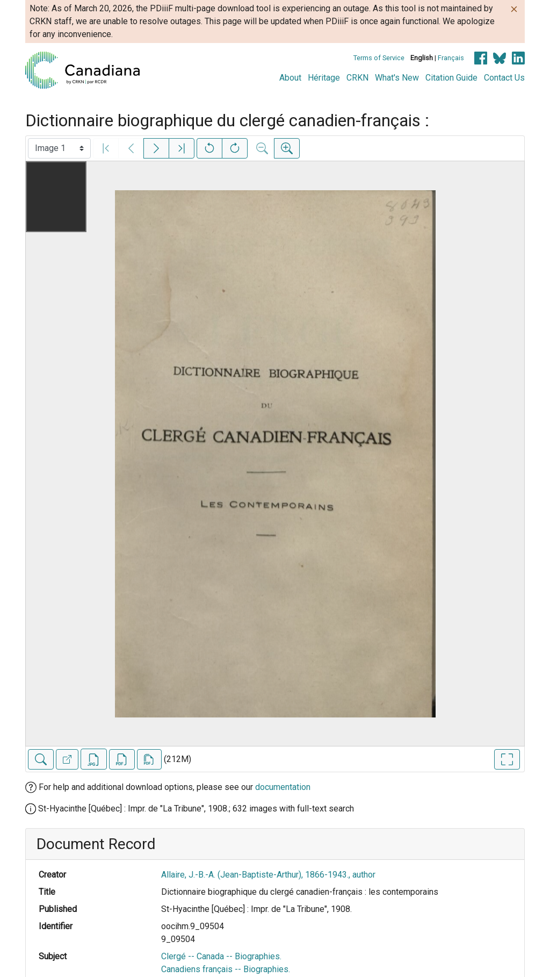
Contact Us (504, 78)
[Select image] (59, 148)
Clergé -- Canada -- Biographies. (221, 956)
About (290, 78)
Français (451, 58)
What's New (397, 78)
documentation (282, 787)
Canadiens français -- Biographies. (225, 969)
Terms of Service (378, 58)
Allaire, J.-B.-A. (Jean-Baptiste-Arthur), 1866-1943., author (268, 875)
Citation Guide (451, 78)
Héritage (324, 78)
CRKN (357, 78)
